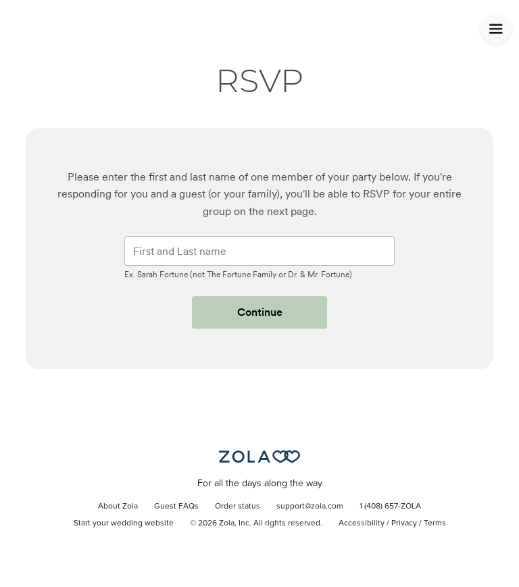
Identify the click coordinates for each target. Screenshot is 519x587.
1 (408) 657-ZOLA (390, 506)
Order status (237, 506)
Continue (259, 312)
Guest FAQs (176, 506)
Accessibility (362, 523)
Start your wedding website (124, 523)
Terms (435, 523)
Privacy (404, 523)
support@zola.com (309, 506)
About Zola (118, 506)
